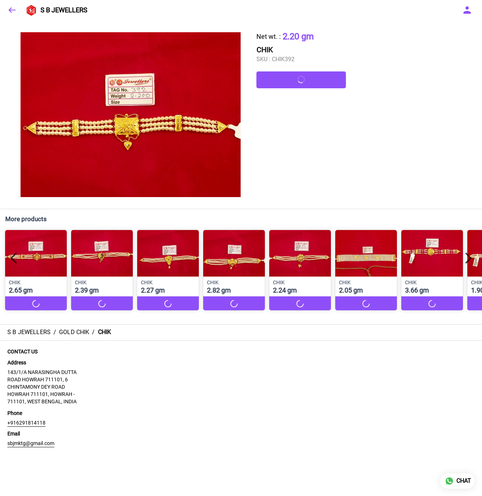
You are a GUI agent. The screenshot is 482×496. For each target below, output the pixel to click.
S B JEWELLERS (63, 10)
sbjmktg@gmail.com (30, 443)
